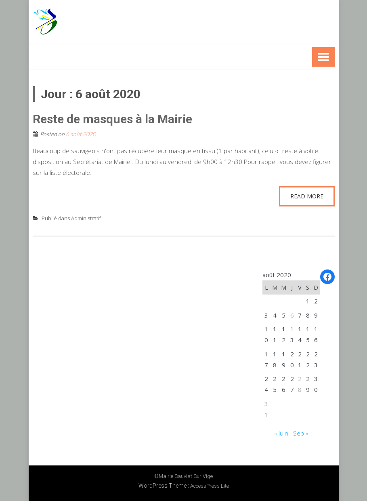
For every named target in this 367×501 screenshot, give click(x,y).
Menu (323, 57)
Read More (306, 196)
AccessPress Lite (209, 486)
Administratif (86, 218)
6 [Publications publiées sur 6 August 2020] (292, 315)
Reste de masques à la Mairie (112, 119)
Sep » (300, 433)
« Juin (281, 433)
